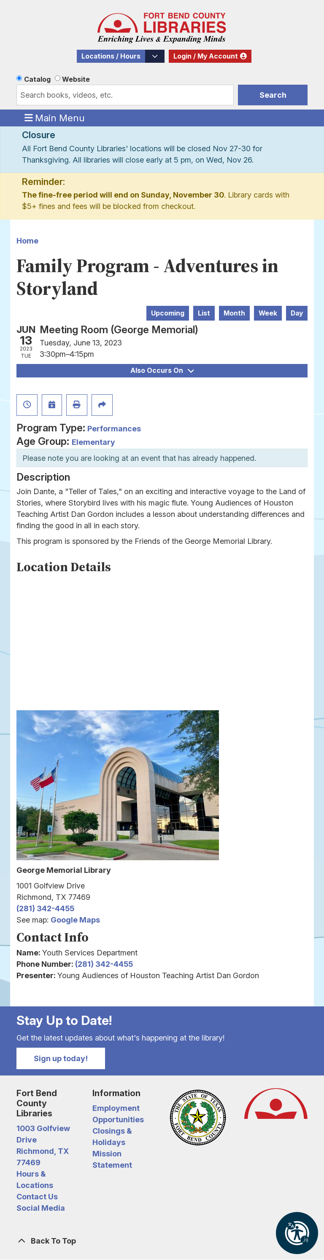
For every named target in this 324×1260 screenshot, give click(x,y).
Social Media (40, 1208)
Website (76, 79)
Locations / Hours (110, 56)
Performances (114, 428)
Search (272, 95)
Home (27, 240)
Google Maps (75, 919)
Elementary (93, 442)
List (204, 313)
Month (234, 313)
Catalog (37, 79)
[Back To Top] (162, 1241)
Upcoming (167, 313)
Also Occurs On (162, 370)
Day (297, 313)
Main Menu (54, 117)
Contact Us (37, 1196)
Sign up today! (61, 1058)
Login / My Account (205, 56)
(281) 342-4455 (45, 908)
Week (268, 313)
